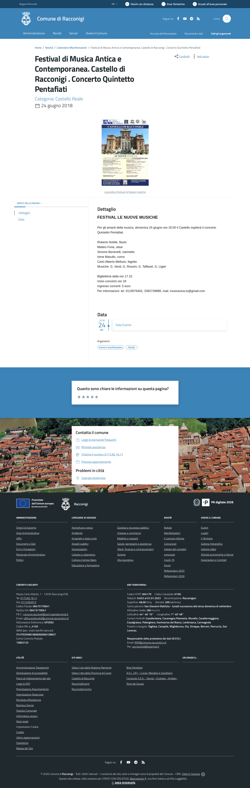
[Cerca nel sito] (227, 19)
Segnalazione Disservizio (29, 694)
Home (38, 48)
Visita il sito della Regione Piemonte (91, 668)
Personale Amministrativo (30, 555)
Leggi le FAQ (23, 684)
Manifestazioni (172, 533)
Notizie (168, 528)
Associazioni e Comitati (213, 560)
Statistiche (22, 743)
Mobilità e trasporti (127, 538)
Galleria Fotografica (211, 544)
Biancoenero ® (138, 779)
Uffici (19, 538)
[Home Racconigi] (51, 19)
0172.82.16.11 (28, 598)
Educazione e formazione (85, 565)
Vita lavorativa (125, 560)
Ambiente (77, 533)
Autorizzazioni (79, 549)
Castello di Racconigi (83, 678)
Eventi (204, 528)
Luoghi (204, 533)
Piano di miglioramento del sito (33, 678)
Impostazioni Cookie (27, 727)
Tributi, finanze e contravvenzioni (135, 549)
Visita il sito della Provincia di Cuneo (91, 673)
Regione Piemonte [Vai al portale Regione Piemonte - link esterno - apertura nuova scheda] (28, 4)
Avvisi (167, 565)
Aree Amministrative (27, 533)
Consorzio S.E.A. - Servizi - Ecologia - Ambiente (152, 678)
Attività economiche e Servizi (217, 555)
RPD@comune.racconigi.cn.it (150, 642)
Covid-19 (169, 560)
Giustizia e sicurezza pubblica (133, 528)
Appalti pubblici (80, 544)
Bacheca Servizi (25, 705)
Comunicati (170, 544)
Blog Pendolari (134, 668)
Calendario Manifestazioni (72, 48)
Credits (20, 732)
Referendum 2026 (174, 576)
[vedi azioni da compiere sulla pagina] (200, 56)
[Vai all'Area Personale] (210, 4)
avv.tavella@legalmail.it (145, 647)
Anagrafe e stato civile (84, 538)
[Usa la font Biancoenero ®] (139, 4)
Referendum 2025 (174, 571)
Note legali (22, 721)
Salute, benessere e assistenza (134, 544)
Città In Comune (191, 774)
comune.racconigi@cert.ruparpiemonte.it (45, 614)
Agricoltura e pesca (82, 528)
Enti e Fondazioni (25, 549)
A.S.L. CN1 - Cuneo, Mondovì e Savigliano (149, 673)
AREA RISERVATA (123, 783)
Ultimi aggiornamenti (28, 738)
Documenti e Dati (26, 544)
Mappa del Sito (24, 748)
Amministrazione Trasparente (32, 668)
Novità (49, 48)
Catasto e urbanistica (83, 555)
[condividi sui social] (181, 56)
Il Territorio (207, 538)
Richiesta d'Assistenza (28, 700)
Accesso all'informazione (163, 33)
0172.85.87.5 (28, 602)
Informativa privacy (27, 716)
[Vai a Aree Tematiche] (173, 4)
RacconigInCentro (82, 689)
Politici (20, 560)
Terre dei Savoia (135, 684)
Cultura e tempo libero (84, 560)
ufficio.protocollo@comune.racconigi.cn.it (46, 618)
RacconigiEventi (80, 684)
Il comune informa (174, 538)
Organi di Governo (26, 528)
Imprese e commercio (129, 533)
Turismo (121, 555)
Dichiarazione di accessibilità (32, 673)
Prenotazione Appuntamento (32, 689)
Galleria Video (208, 549)
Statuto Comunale (26, 711)
